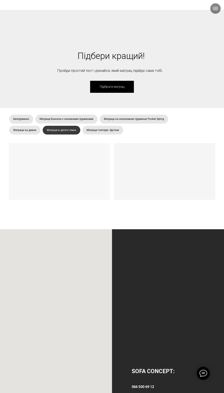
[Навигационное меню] (215, 8)
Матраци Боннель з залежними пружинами (66, 119)
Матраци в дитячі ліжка (61, 130)
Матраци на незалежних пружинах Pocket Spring (134, 119)
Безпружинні (21, 119)
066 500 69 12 (143, 387)
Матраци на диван (24, 130)
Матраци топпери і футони (103, 130)
